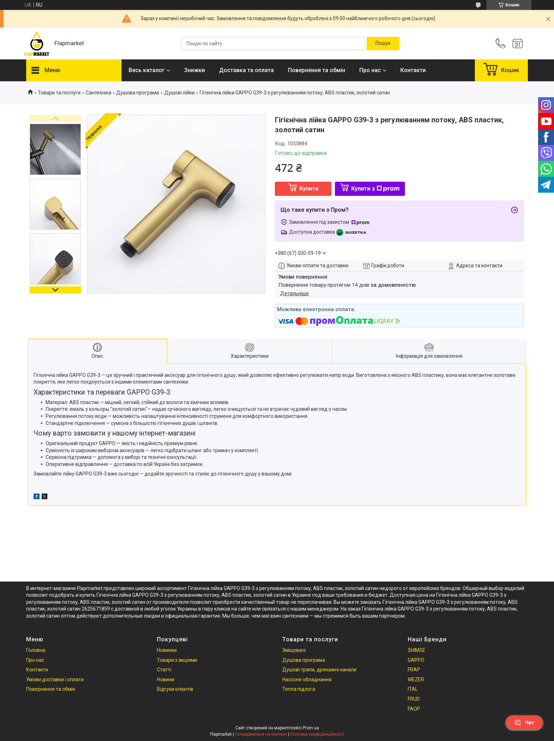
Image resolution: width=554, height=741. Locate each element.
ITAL (413, 689)
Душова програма (137, 92)
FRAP (414, 669)
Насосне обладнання (306, 679)
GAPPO (416, 660)
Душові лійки (179, 92)
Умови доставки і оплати (55, 679)
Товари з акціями (177, 660)
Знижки (194, 70)
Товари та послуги (59, 92)
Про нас (370, 70)
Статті (164, 669)
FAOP (414, 709)
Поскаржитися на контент (261, 734)
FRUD (414, 699)
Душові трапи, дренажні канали (319, 669)
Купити (308, 188)
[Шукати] (383, 43)
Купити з (375, 188)
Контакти (413, 70)
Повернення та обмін (316, 70)
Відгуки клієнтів (175, 689)
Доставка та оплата (246, 70)
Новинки (167, 650)
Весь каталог (147, 70)
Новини (165, 679)
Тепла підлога (298, 689)
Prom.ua (311, 727)
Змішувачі (294, 650)
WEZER (416, 679)
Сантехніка (98, 92)
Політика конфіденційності (317, 734)
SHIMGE (416, 650)
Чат (524, 722)
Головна (35, 650)
